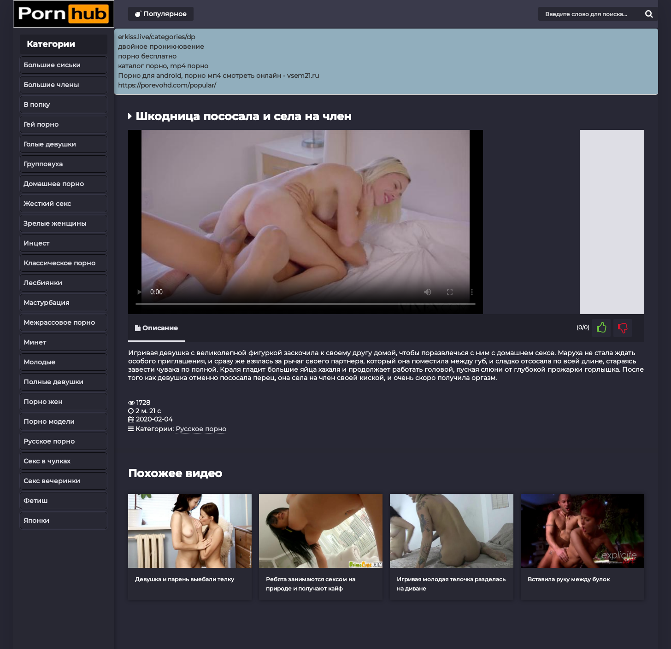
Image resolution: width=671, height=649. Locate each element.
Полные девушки (53, 382)
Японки (36, 520)
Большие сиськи (52, 65)
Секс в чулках (47, 461)
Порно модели (49, 421)
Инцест (36, 243)
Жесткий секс (47, 203)
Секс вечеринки (52, 481)
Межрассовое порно (59, 322)
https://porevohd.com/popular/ (167, 85)
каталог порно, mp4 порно (163, 66)
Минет (35, 342)
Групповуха (43, 164)
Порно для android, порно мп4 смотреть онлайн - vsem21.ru (218, 75)
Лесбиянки (43, 283)
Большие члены (51, 85)
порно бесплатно (147, 56)
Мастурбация (47, 302)
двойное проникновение (161, 46)
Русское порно (49, 441)
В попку (37, 104)
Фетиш (35, 501)
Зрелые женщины (55, 223)
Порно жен (43, 402)
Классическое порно (59, 263)
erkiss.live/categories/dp (156, 37)
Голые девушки (50, 144)
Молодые (39, 362)
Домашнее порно (54, 184)
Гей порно (41, 124)
